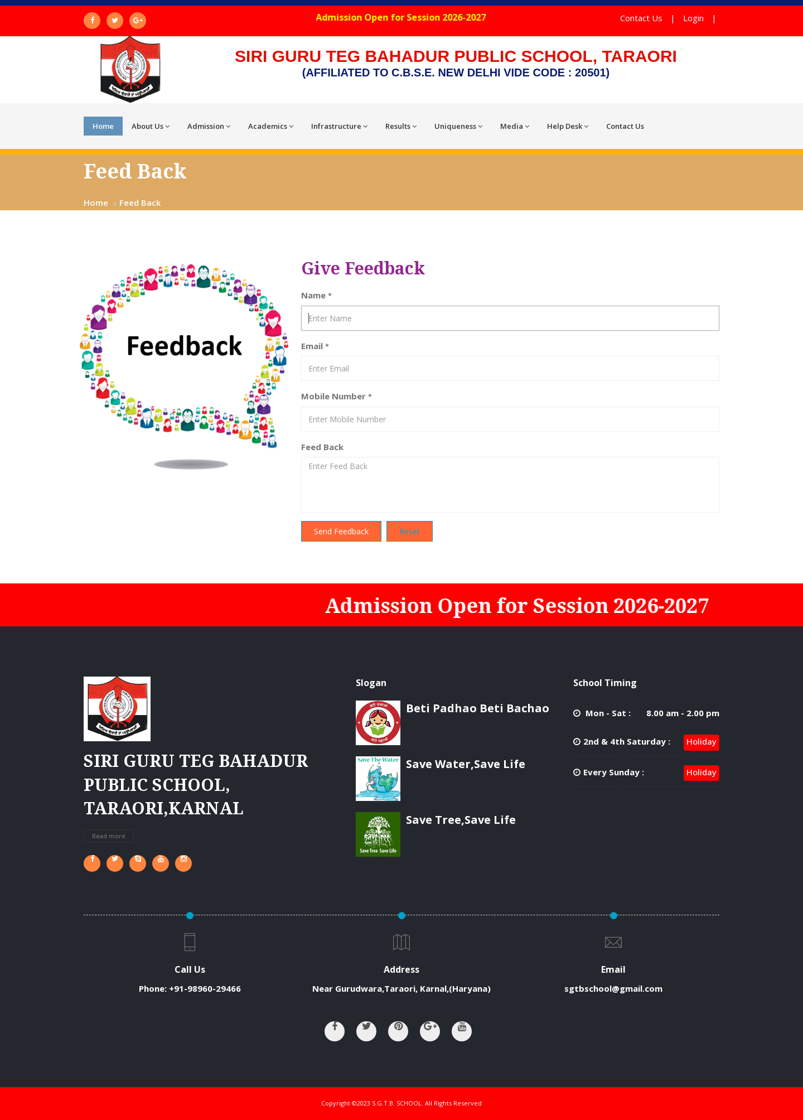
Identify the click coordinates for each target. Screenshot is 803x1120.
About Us (151, 126)
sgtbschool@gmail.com (613, 988)
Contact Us (641, 17)
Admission (208, 126)
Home (103, 126)
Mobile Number (336, 396)
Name (316, 295)
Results (401, 126)
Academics (270, 126)
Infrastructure (339, 126)
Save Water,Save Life (465, 763)
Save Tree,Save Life (461, 819)
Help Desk (567, 126)
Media (514, 126)
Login (693, 17)
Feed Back (140, 202)
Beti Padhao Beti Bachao (477, 708)
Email (315, 345)
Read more (108, 836)
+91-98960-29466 (205, 988)
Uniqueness (458, 126)
